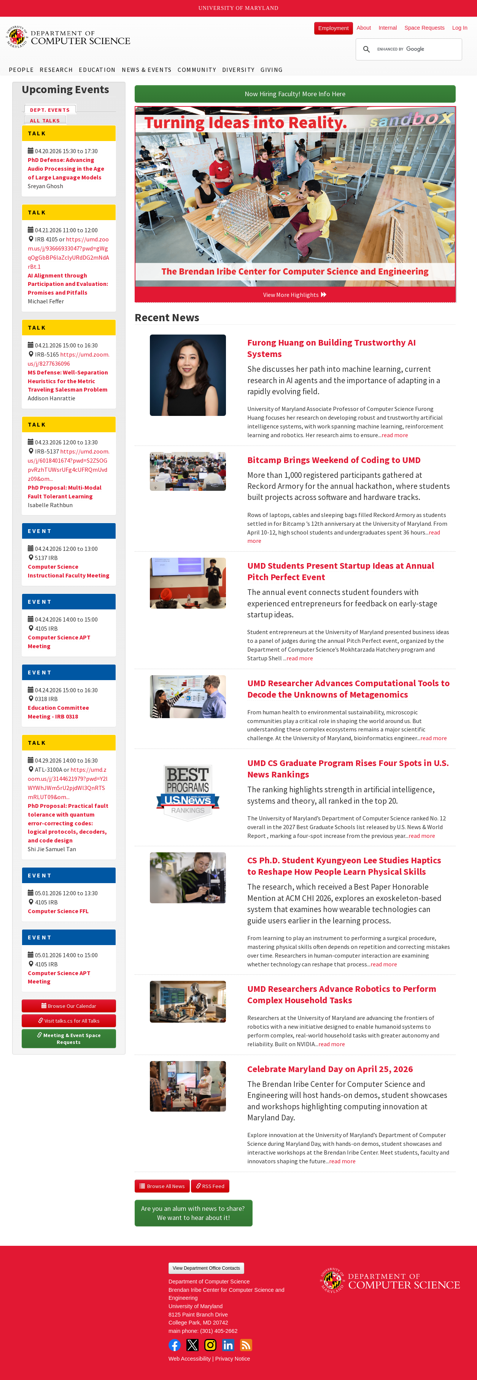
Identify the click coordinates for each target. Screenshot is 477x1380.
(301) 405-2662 (218, 1331)
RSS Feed (210, 1186)
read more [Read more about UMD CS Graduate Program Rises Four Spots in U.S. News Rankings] (422, 835)
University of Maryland (239, 8)
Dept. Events (53, 109)
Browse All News (162, 1186)
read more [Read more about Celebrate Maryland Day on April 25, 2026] (342, 1161)
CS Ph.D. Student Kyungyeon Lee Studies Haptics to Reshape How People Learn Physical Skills (344, 865)
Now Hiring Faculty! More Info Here (295, 93)
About (364, 28)
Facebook (175, 1345)
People (21, 69)
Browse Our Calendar (68, 1005)
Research (56, 69)
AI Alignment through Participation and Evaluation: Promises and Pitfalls (68, 284)
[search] (407, 49)
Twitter (192, 1345)
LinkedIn (228, 1345)
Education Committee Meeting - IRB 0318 (58, 712)
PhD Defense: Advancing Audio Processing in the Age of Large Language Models (66, 168)
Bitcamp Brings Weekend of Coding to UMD (334, 460)
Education (97, 69)
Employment (333, 28)
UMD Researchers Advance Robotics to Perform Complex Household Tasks (341, 994)
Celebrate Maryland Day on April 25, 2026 (330, 1069)
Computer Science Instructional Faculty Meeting (69, 571)
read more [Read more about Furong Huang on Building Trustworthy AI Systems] (395, 435)
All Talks (45, 120)
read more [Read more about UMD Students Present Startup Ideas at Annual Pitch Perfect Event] (299, 658)
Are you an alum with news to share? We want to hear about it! (193, 1213)
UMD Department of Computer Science (68, 37)
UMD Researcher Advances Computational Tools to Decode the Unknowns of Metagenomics (348, 688)
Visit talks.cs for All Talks (69, 1020)
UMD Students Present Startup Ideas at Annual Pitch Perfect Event (340, 571)
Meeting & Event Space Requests (69, 1038)
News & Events (147, 69)
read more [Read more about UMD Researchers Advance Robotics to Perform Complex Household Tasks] (331, 1044)
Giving (272, 69)
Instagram (210, 1345)
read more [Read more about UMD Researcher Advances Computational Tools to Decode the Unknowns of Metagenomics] (433, 738)
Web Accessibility (190, 1359)
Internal (387, 28)
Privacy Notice (232, 1359)
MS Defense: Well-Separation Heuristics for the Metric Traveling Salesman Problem (68, 380)
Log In (459, 28)
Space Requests (424, 28)
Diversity (238, 69)
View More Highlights (295, 294)
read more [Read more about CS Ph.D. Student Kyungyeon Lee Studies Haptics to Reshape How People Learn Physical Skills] (383, 964)
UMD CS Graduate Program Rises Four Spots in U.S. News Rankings (348, 768)
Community (197, 69)
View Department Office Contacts (206, 1268)
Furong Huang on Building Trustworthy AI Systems (331, 348)
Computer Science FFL (58, 911)
